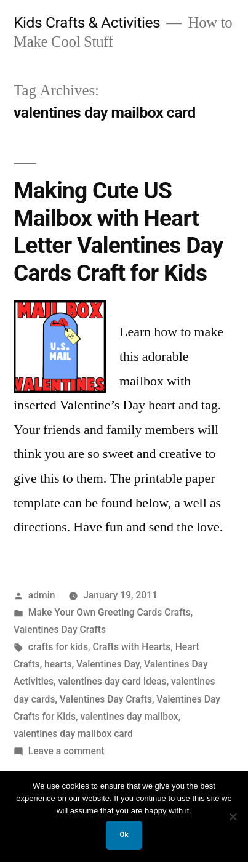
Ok (123, 834)
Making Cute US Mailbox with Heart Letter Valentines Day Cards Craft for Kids (118, 231)
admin (41, 595)
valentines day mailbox (129, 716)
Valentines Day (108, 664)
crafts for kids (58, 647)
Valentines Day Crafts (60, 629)
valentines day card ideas (112, 681)
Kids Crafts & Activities (87, 22)
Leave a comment (66, 751)
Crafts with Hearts (131, 647)
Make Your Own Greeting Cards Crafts (109, 612)
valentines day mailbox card (73, 733)
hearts (58, 664)
